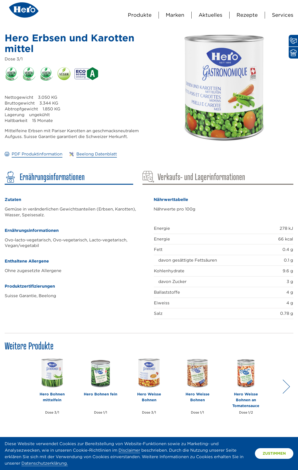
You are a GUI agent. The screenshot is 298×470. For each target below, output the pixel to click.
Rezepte (247, 15)
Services (282, 15)
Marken (175, 15)
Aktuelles (210, 15)
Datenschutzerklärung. (44, 463)
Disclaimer (129, 450)
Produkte (140, 15)
